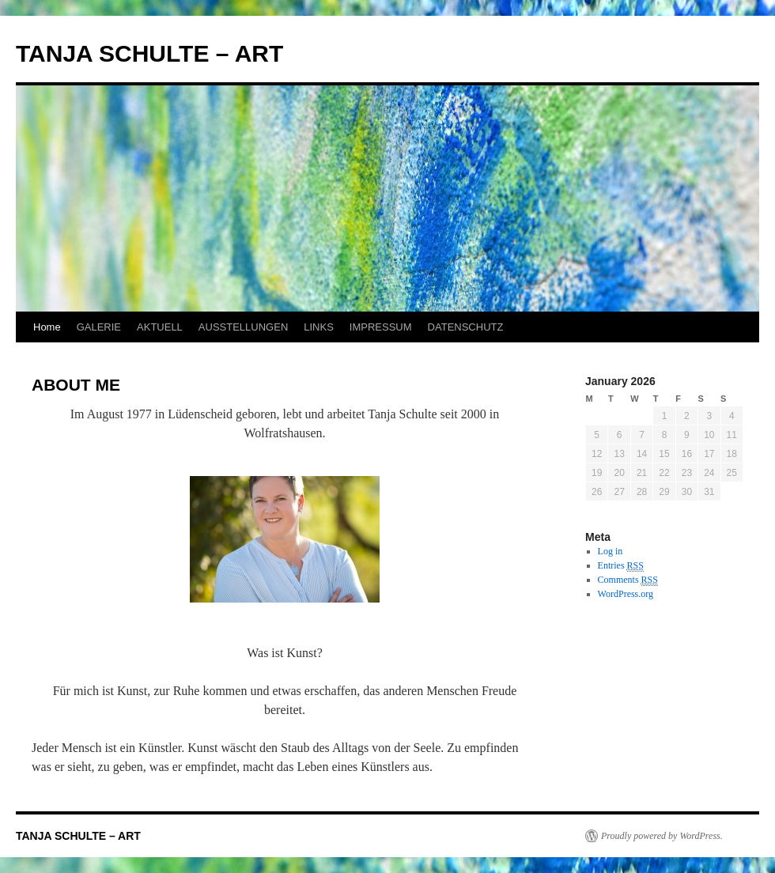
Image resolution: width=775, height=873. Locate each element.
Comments (628, 580)
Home (47, 327)
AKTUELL (160, 327)
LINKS (319, 327)
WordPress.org (625, 593)
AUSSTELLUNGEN (243, 327)
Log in (610, 551)
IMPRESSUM (381, 327)
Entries (621, 566)
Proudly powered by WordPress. (662, 835)
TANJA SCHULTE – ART (149, 53)
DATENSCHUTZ (466, 327)
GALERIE (99, 327)
